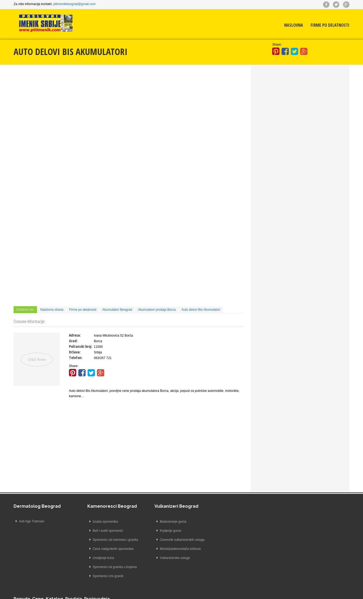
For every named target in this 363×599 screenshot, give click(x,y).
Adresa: (75, 334)
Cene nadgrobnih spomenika (106, 548)
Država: (75, 351)
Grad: (73, 340)
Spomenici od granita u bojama (108, 567)
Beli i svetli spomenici (101, 530)
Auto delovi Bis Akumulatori (201, 309)
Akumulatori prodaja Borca (157, 309)
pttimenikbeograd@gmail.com (74, 4)
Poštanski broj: (80, 346)
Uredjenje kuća (96, 557)
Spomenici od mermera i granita (108, 539)
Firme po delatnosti (330, 25)
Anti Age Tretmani (31, 521)
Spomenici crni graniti (101, 576)
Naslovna (293, 25)
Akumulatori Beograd (117, 309)
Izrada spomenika (98, 521)
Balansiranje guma (166, 521)
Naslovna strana (52, 309)
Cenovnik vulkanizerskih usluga (175, 539)
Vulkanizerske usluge (168, 557)
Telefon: (76, 357)
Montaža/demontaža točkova (173, 548)
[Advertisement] (129, 109)
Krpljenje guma (163, 530)
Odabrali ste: (26, 309)
